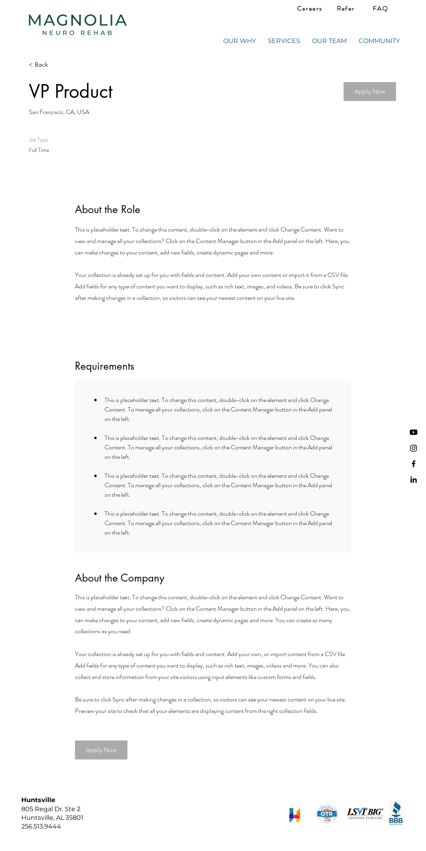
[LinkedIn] (413, 479)
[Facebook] (413, 463)
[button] (370, 91)
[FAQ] (380, 8)
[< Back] (57, 65)
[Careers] (310, 8)
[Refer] (345, 8)
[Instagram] (413, 448)
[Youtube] (413, 432)
